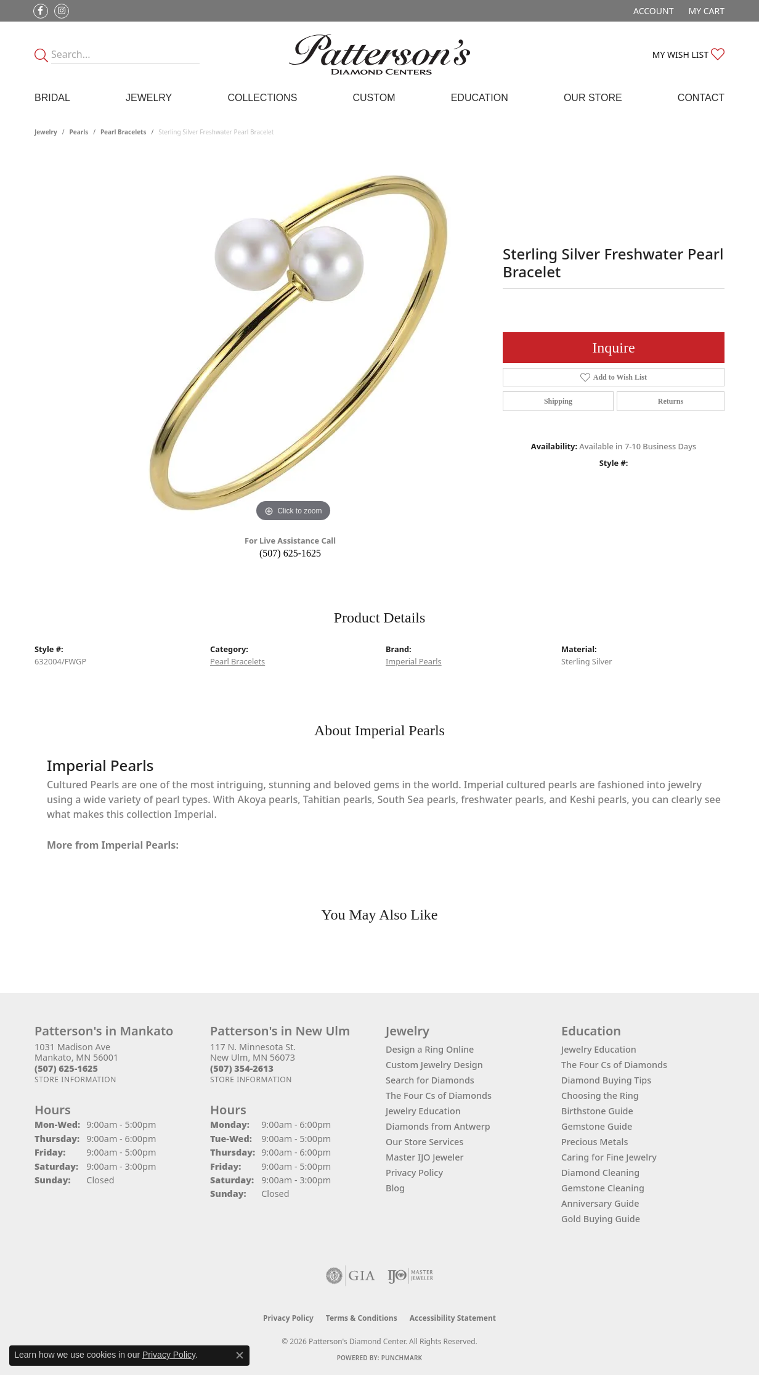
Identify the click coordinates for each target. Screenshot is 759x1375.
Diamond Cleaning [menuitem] (600, 1172)
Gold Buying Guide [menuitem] (600, 1219)
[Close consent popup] (239, 1355)
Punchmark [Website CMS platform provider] (402, 1357)
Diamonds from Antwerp (438, 1126)
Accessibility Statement (453, 1318)
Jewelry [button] (149, 97)
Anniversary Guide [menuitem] (600, 1203)
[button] (652, 11)
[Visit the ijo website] (411, 1275)
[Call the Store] (66, 1068)
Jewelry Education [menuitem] (598, 1049)
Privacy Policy (414, 1172)
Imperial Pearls (414, 661)
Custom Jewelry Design (434, 1065)
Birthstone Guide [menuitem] (597, 1111)
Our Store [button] (593, 97)
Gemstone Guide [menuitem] (596, 1126)
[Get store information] (75, 1079)
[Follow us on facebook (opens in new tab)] (40, 11)
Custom (373, 97)
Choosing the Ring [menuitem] (600, 1095)
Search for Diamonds (430, 1080)
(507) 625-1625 (290, 553)
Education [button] (479, 97)
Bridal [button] (52, 97)
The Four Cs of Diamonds (439, 1095)
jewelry (45, 132)
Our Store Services (424, 1142)
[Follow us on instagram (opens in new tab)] (61, 11)
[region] (293, 340)
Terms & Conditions (361, 1318)
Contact (701, 97)
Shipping (558, 401)
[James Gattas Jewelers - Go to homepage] (380, 54)
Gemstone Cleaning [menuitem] (602, 1188)
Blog (395, 1188)
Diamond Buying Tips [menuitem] (606, 1080)
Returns (670, 401)
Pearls (79, 132)
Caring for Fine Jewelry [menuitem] (609, 1157)
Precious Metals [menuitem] (594, 1142)
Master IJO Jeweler (425, 1157)
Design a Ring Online (430, 1049)
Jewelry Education (423, 1111)
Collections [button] (262, 97)
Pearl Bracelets (123, 132)
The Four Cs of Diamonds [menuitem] (614, 1065)
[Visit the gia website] (350, 1275)
